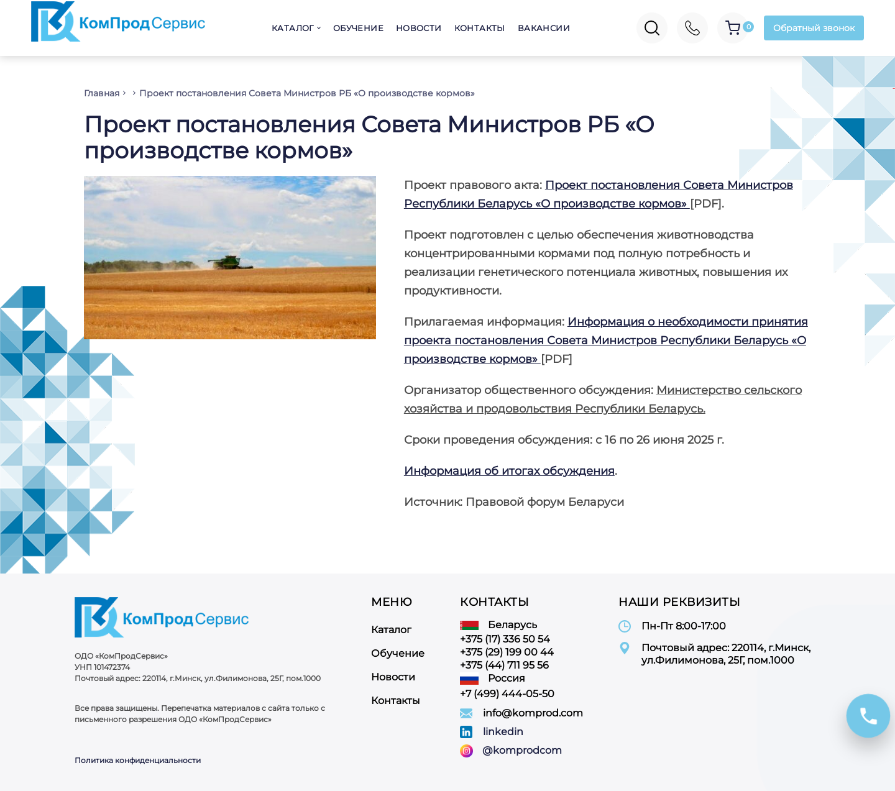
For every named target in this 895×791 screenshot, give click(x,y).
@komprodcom (522, 751)
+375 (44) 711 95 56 (504, 665)
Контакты (479, 28)
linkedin (503, 732)
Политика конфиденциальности (138, 760)
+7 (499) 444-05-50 (507, 694)
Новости (419, 28)
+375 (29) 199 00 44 (507, 652)
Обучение (358, 28)
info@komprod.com (533, 713)
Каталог (293, 28)
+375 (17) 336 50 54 (505, 639)
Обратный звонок (814, 28)
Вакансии (544, 28)
